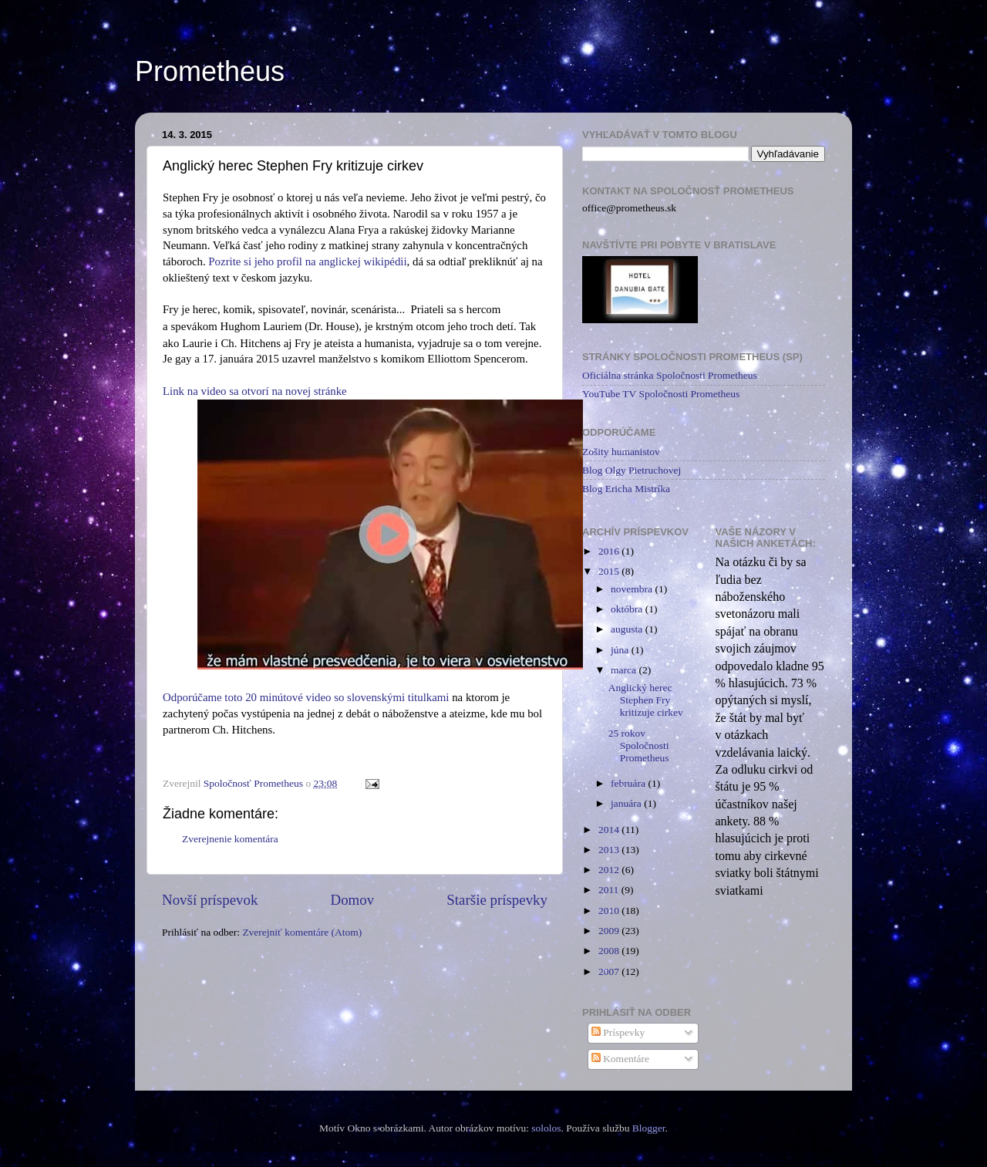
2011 (610, 889)
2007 (610, 971)
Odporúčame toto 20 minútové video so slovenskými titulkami (306, 697)
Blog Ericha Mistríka (626, 488)
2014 (610, 829)
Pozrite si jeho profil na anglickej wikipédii (307, 261)
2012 (610, 869)
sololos (546, 1128)
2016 (610, 551)
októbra (628, 609)
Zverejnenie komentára (230, 839)
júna (621, 650)
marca (624, 670)
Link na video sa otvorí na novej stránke (255, 391)
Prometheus (210, 71)
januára (627, 803)
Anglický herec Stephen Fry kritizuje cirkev (645, 700)
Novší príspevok (210, 900)
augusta (628, 629)
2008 (610, 950)
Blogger (648, 1128)
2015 (610, 571)
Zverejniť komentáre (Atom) (302, 932)
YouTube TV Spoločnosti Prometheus (660, 394)
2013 (610, 849)
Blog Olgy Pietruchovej (631, 470)
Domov (353, 900)
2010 (610, 910)
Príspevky (618, 1032)
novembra (633, 589)
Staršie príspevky (496, 900)
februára (629, 783)
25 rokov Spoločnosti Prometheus (638, 745)
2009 (610, 930)
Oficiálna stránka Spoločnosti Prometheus (669, 375)
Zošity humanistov (621, 451)
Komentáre (620, 1058)
